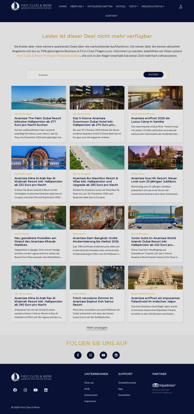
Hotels (120, 6)
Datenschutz (91, 394)
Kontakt (112, 15)
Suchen (153, 74)
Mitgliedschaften (100, 6)
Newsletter (124, 394)
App (120, 388)
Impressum (90, 401)
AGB (87, 388)
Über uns (76, 6)
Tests (132, 6)
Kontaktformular (127, 382)
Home (63, 6)
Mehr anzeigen (97, 327)
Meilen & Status (152, 6)
